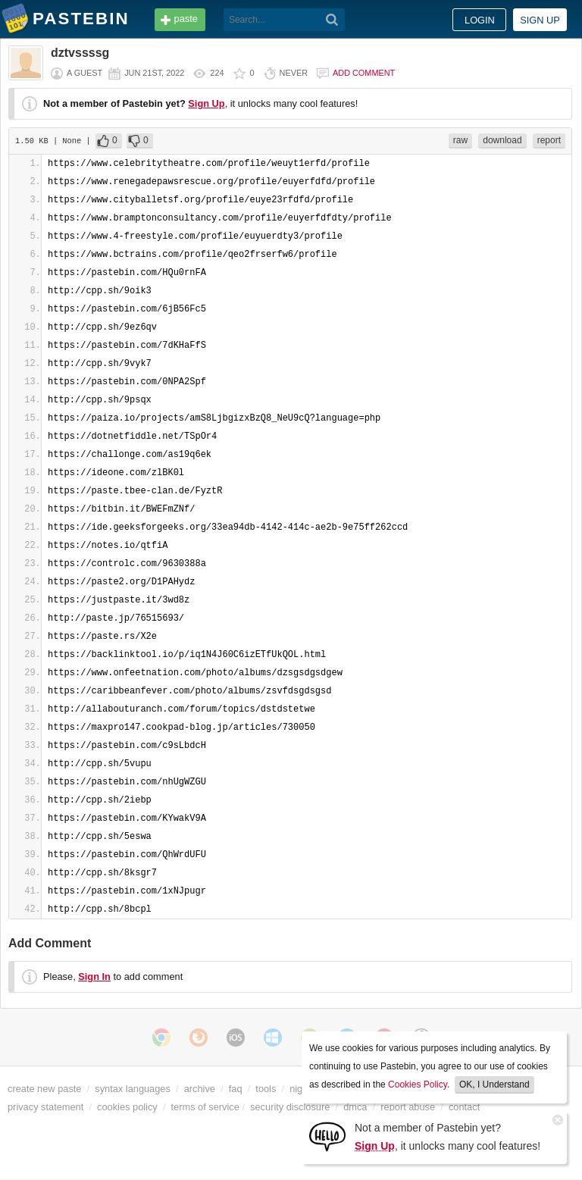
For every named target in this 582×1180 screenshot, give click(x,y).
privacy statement (45, 1107)
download (502, 140)
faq (235, 1088)
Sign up (540, 20)
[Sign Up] (327, 1135)
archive (199, 1088)
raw (460, 140)
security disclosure (290, 1107)
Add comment (364, 72)
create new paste (44, 1088)
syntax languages (133, 1088)
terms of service (205, 1107)
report (549, 140)
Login (480, 20)
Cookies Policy (417, 1084)
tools (265, 1088)
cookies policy (127, 1107)
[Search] (332, 19)
